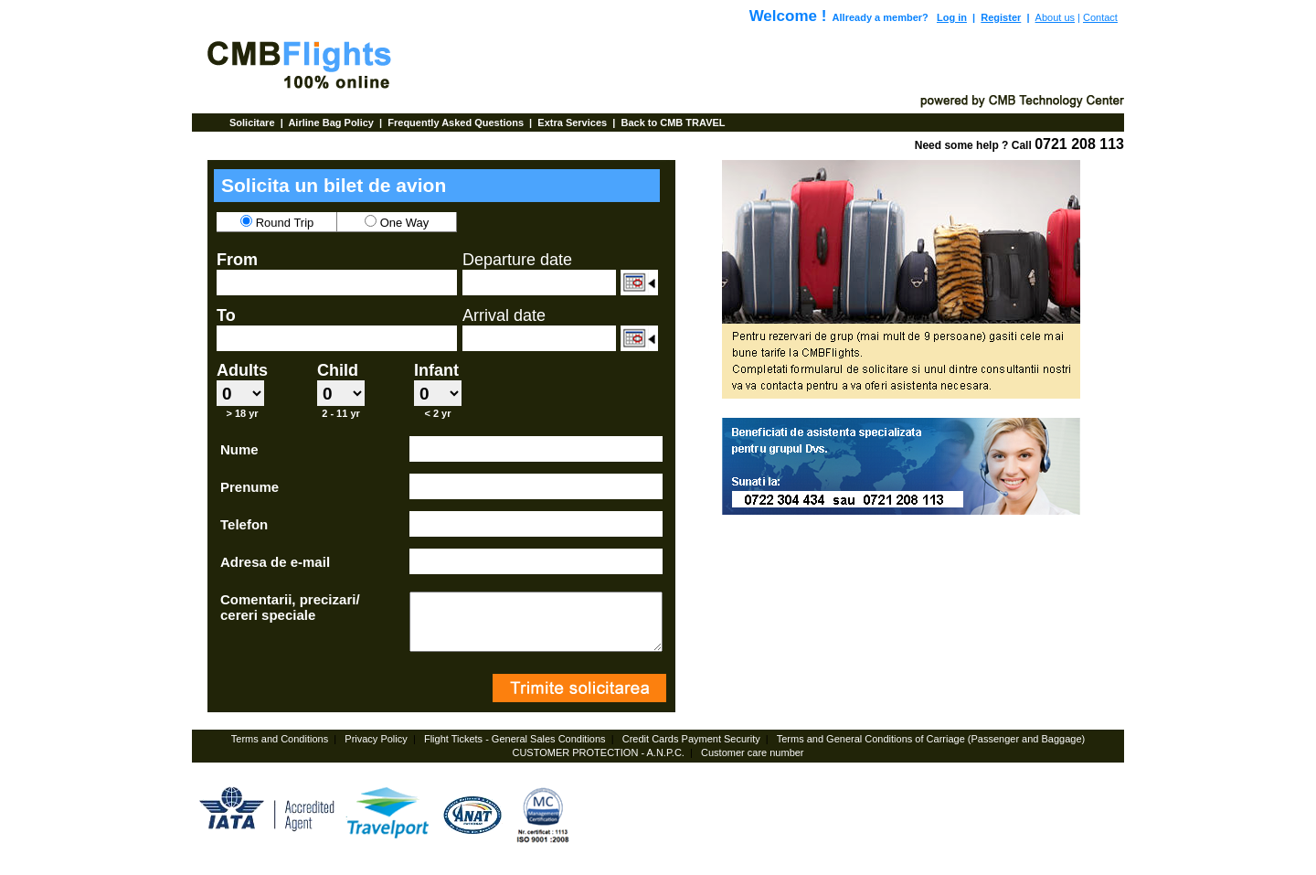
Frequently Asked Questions (456, 122)
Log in (952, 17)
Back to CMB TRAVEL (673, 122)
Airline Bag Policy (332, 122)
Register (1001, 17)
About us (1055, 17)
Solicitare (253, 122)
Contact (1100, 17)
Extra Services (573, 122)
